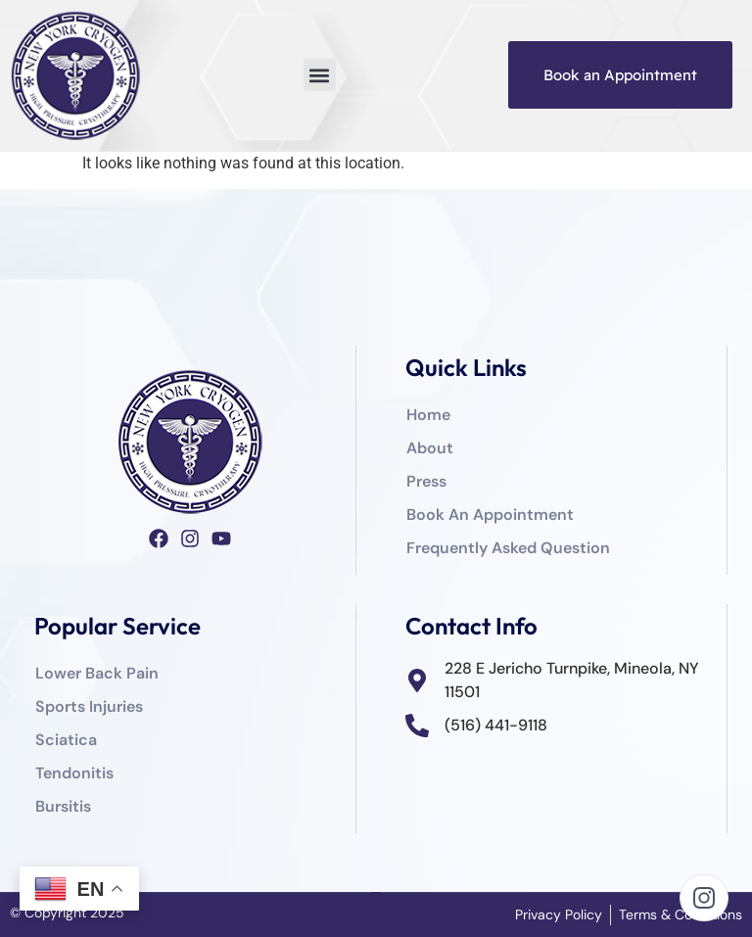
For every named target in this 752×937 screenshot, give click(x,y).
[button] (320, 75)
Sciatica (66, 739)
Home (428, 414)
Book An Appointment (490, 514)
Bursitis (63, 806)
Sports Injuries (89, 706)
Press (426, 481)
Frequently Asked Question (508, 548)
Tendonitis (74, 773)
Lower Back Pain (97, 673)
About (429, 448)
